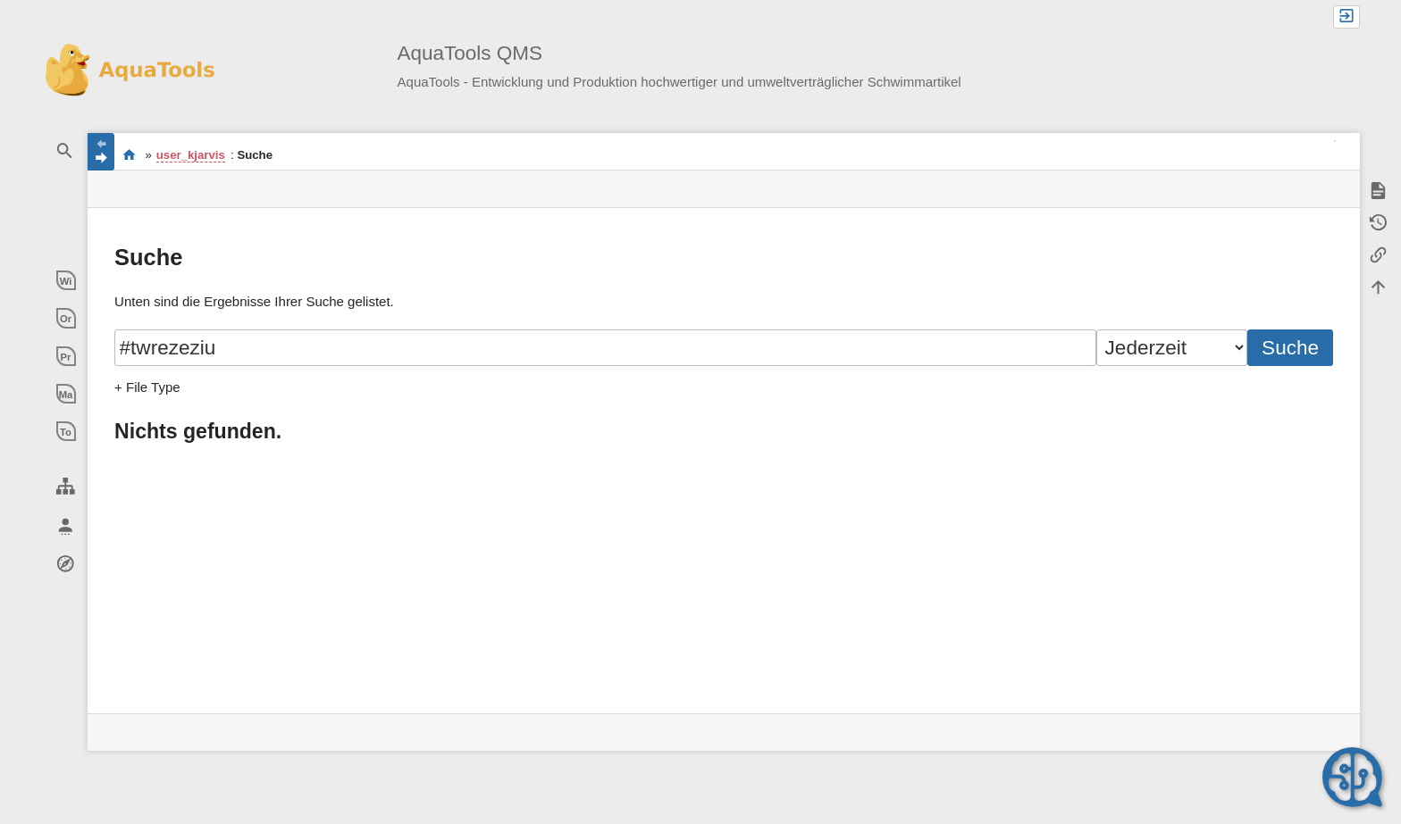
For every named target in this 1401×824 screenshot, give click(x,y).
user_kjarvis (190, 155)
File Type (153, 387)
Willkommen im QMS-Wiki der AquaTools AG (129, 154)
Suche (1290, 348)
